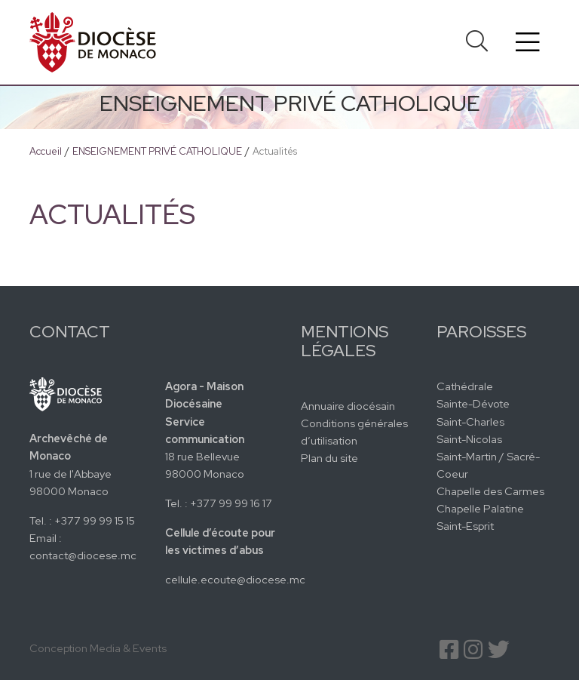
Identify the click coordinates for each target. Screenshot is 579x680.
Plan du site (329, 458)
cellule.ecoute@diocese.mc (235, 579)
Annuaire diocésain (348, 405)
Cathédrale (465, 386)
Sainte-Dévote (473, 403)
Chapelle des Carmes (490, 491)
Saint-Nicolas (469, 439)
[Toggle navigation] (528, 42)
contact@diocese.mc (82, 555)
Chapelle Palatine (480, 508)
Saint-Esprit (465, 525)
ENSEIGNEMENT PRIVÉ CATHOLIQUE (157, 151)
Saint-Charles (470, 421)
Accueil (45, 151)
